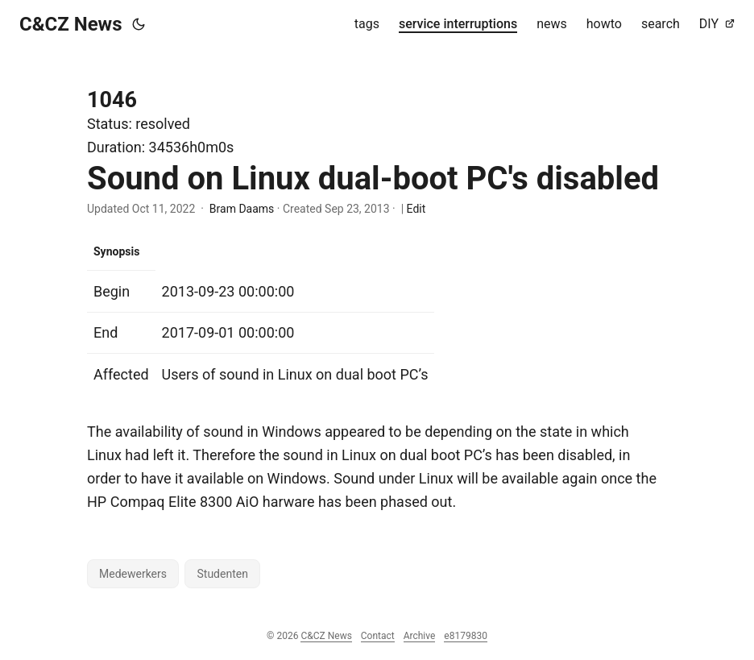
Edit (416, 208)
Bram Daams (241, 208)
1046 (112, 100)
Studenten (222, 573)
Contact (378, 635)
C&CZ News (70, 24)
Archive (420, 635)
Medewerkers (133, 573)
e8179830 (465, 635)
